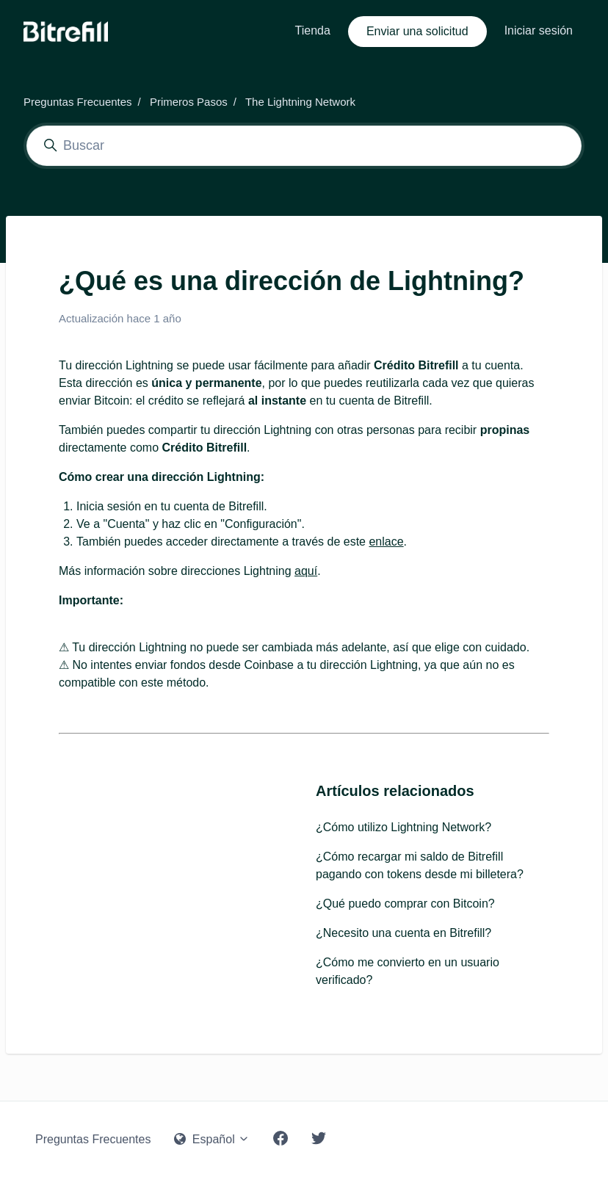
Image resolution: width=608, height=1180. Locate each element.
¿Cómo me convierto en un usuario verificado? (407, 971)
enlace (386, 541)
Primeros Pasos (189, 101)
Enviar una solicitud (417, 31)
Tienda (312, 30)
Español (212, 1139)
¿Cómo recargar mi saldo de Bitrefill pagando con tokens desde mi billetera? (420, 865)
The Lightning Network (300, 101)
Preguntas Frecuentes (77, 101)
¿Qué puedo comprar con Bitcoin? (405, 903)
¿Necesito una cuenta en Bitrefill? (403, 933)
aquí (305, 571)
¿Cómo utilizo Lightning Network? (403, 827)
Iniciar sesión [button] (538, 30)
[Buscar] (304, 145)
